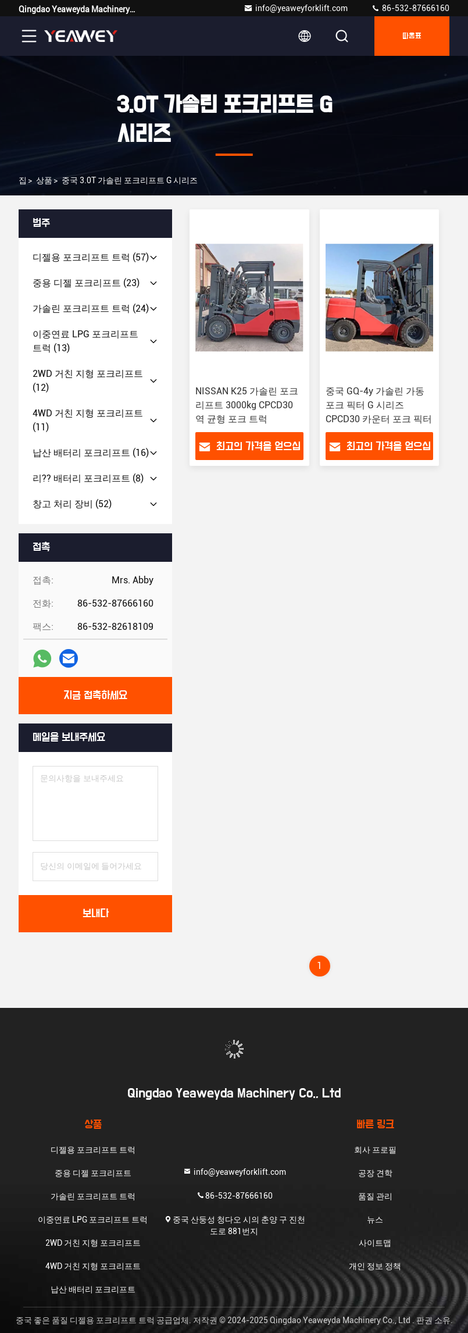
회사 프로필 (375, 1149)
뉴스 (375, 1219)
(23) (86, 282)
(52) (72, 503)
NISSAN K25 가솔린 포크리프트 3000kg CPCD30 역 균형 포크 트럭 (246, 405)
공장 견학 (375, 1173)
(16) (91, 452)
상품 (44, 180)
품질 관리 (375, 1196)
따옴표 (411, 36)
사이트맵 (375, 1243)
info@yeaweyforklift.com (296, 8)
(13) (85, 341)
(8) (88, 478)
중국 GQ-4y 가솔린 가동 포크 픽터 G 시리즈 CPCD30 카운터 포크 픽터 (379, 405)
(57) (91, 257)
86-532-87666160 (410, 8)
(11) (88, 420)
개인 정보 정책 (375, 1266)
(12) (88, 380)
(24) (91, 308)
